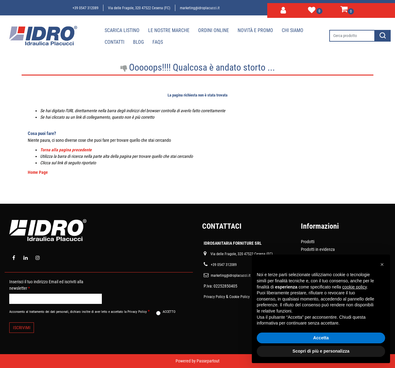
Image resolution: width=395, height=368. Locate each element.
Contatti (114, 42)
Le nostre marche (168, 30)
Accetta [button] (321, 337)
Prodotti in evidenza (318, 249)
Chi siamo (292, 30)
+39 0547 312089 (85, 8)
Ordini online (213, 30)
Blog (138, 42)
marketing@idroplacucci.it (200, 8)
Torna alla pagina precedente (66, 149)
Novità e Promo (255, 30)
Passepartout (208, 360)
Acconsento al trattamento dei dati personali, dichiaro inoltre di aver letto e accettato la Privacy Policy (79, 311)
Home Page (38, 172)
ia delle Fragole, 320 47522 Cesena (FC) (243, 254)
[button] (283, 9)
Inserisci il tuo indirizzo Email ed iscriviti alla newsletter (46, 285)
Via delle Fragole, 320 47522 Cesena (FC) (139, 8)
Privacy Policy (214, 297)
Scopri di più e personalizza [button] (321, 351)
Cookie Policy (239, 297)
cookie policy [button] (354, 286)
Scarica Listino (122, 30)
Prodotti (307, 241)
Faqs (157, 42)
